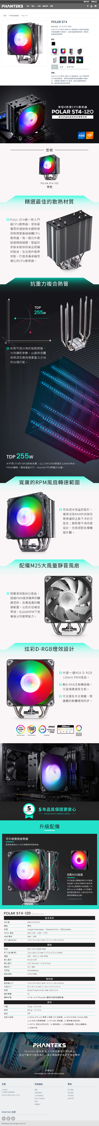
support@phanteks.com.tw (11, 1095)
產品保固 (71, 1093)
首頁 (27, 6)
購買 (51, 6)
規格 (61, 67)
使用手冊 (70, 67)
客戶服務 (71, 1090)
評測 (39, 6)
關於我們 (45, 6)
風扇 (36, 1101)
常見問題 (71, 1096)
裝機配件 (37, 1104)
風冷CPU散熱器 (40, 1098)
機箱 (36, 1090)
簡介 (55, 67)
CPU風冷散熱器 (14, 16)
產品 (33, 6)
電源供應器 (38, 1093)
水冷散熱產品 (39, 1096)
